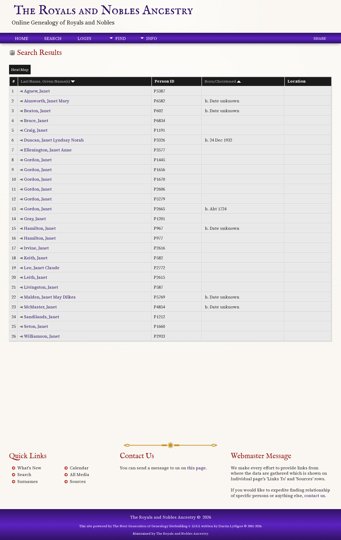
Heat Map (20, 69)
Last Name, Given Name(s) (48, 81)
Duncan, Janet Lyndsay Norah (54, 140)
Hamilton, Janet (40, 228)
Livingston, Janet (41, 287)
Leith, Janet (35, 277)
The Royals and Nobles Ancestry (103, 11)
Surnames (27, 481)
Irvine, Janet (36, 248)
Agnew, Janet (37, 91)
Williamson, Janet (42, 336)
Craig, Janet (35, 130)
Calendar (79, 468)
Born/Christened (223, 81)
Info (151, 38)
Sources (78, 481)
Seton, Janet (36, 326)
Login (84, 38)
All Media (79, 474)
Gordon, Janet (38, 160)
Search (53, 38)
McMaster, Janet (40, 307)
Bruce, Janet (36, 120)
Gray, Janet (35, 218)
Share (320, 38)
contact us (314, 495)
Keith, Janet (35, 258)
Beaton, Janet (37, 111)
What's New (29, 468)
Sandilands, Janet (41, 317)
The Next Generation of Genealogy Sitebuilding (150, 526)
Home (21, 38)
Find (120, 38)
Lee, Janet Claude (41, 268)
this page (196, 468)
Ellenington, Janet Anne (48, 150)
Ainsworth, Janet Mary (46, 101)
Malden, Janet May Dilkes (50, 297)
